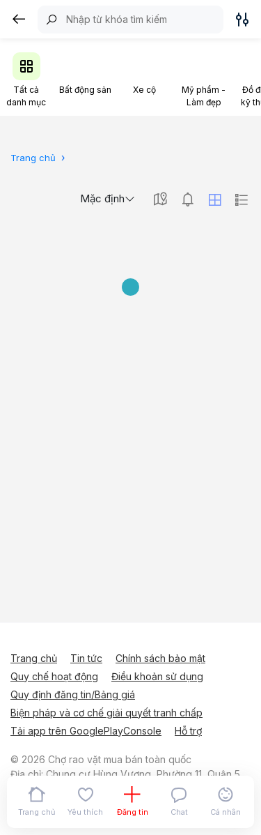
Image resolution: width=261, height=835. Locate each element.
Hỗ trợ (188, 731)
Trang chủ (33, 658)
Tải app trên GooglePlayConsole (85, 731)
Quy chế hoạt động (54, 676)
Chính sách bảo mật (160, 658)
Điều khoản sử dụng (157, 676)
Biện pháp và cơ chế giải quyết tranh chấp (106, 713)
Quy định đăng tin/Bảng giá (72, 694)
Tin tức (86, 658)
